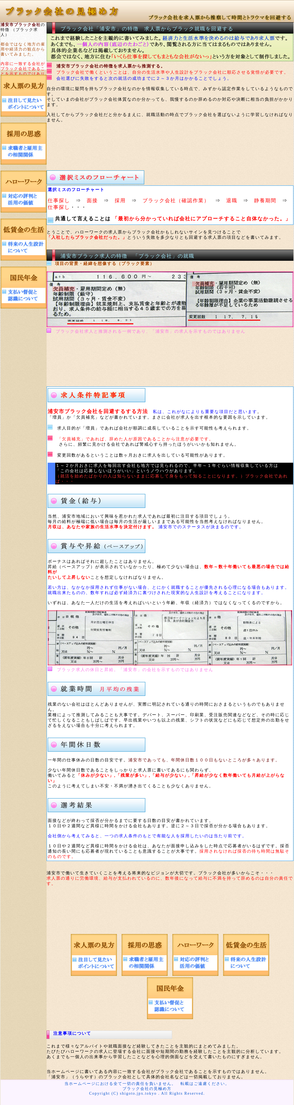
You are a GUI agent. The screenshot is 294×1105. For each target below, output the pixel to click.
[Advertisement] (151, 144)
